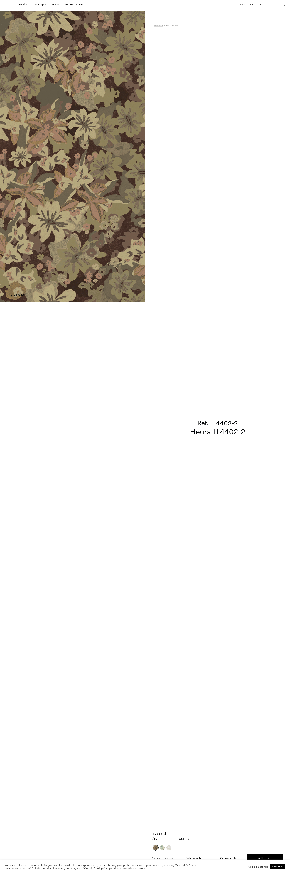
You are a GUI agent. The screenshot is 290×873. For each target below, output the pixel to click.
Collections (22, 5)
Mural (55, 5)
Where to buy (246, 6)
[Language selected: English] (261, 6)
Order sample (193, 848)
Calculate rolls (228, 848)
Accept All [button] (277, 866)
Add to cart (264, 848)
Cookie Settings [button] (258, 866)
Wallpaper (40, 5)
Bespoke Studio (74, 5)
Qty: (181, 829)
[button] (137, 445)
